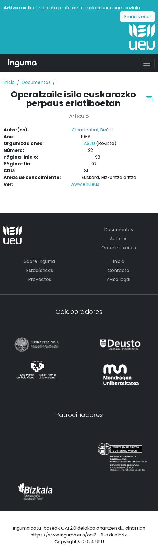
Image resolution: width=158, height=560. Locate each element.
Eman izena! (137, 16)
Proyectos (39, 279)
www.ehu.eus (85, 184)
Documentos (36, 82)
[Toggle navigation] (147, 63)
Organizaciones (118, 247)
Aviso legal (118, 279)
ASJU (89, 143)
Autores (118, 238)
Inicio (9, 82)
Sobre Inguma (39, 261)
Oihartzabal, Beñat (92, 130)
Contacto (118, 270)
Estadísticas (39, 270)
